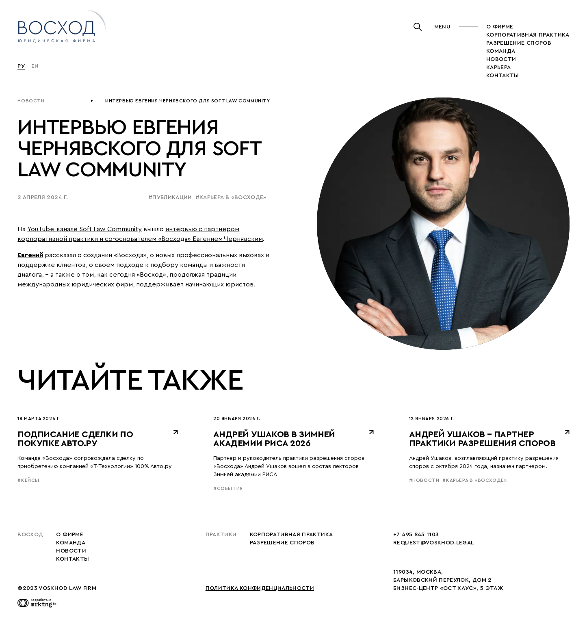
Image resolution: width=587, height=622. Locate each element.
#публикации (170, 197)
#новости (424, 480)
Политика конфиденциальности (260, 588)
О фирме (499, 27)
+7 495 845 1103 (416, 534)
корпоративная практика (528, 35)
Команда (500, 51)
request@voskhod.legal (433, 543)
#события (228, 488)
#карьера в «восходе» (231, 197)
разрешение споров (518, 43)
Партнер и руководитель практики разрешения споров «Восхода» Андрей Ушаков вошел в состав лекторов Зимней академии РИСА (288, 466)
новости (501, 59)
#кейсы (28, 480)
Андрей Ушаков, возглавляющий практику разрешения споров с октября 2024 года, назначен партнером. (484, 462)
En (35, 66)
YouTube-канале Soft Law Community (84, 229)
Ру (21, 66)
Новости (30, 100)
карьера (498, 67)
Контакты (502, 75)
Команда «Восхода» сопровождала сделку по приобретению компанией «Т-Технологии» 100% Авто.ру (94, 462)
